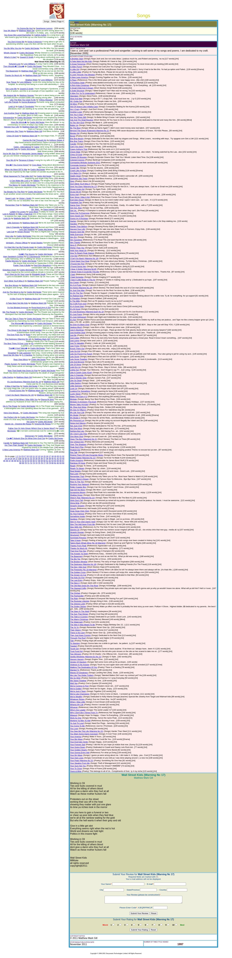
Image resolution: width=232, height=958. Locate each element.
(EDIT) (77, 22)
